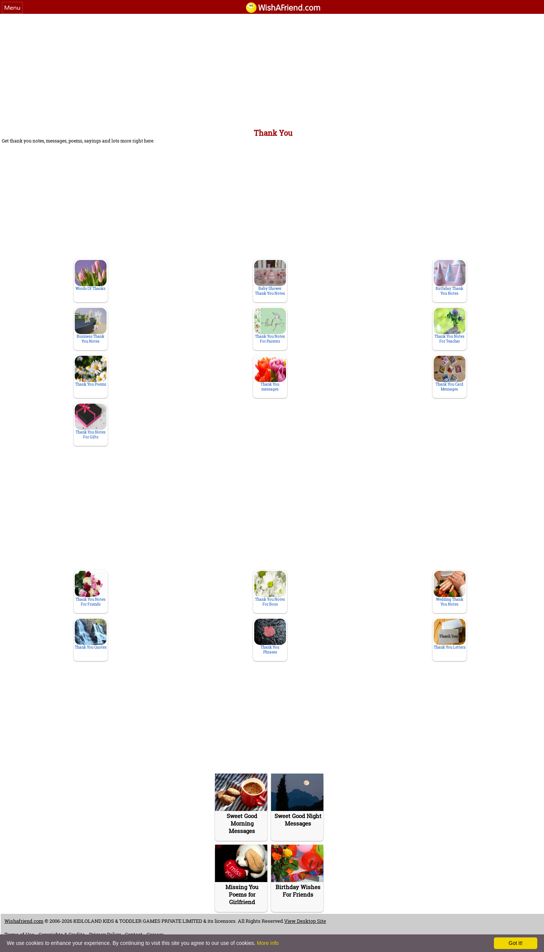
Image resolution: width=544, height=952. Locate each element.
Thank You (273, 133)
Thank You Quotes (91, 634)
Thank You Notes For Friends (91, 589)
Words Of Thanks (91, 275)
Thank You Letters (449, 634)
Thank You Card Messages (449, 374)
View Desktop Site (305, 921)
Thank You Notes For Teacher (449, 326)
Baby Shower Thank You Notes (270, 278)
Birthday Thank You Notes (449, 278)
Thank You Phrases (270, 637)
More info (268, 943)
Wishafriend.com (23, 921)
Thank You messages (270, 374)
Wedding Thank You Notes (449, 589)
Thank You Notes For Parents (270, 326)
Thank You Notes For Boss (270, 589)
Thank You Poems (91, 371)
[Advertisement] (272, 70)
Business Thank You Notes (91, 326)
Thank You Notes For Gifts (91, 422)
